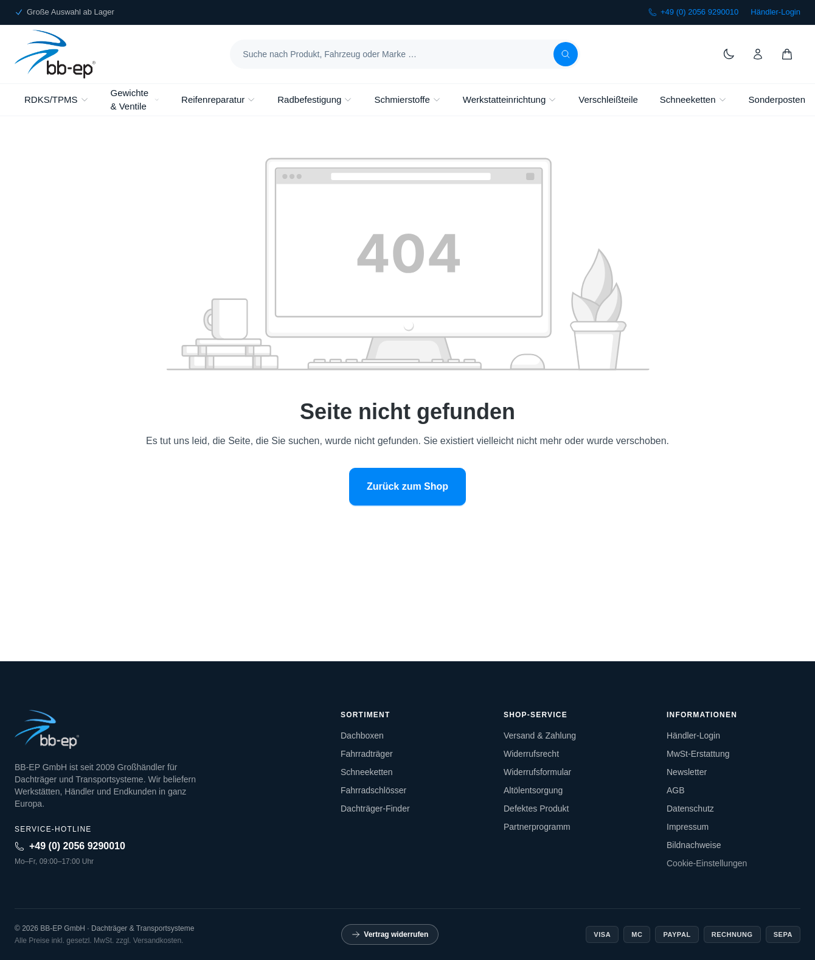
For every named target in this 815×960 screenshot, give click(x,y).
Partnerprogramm (537, 827)
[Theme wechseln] (728, 54)
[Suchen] (565, 54)
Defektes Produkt (536, 808)
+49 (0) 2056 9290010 (693, 11)
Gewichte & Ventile (135, 100)
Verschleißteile (608, 99)
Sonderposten (777, 99)
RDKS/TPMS (56, 99)
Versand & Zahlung (540, 735)
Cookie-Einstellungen (707, 863)
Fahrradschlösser (373, 790)
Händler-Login (775, 11)
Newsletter (687, 772)
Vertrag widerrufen (390, 934)
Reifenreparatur (218, 99)
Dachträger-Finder (375, 808)
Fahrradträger (367, 754)
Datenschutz (690, 808)
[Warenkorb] (787, 54)
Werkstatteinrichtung (510, 99)
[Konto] (757, 54)
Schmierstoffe (407, 99)
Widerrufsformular (537, 772)
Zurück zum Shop (407, 486)
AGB (676, 790)
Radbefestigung (314, 99)
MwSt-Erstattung (698, 754)
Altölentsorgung (533, 790)
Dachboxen (362, 735)
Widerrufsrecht (531, 754)
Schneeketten (693, 99)
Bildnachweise (694, 845)
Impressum (688, 827)
